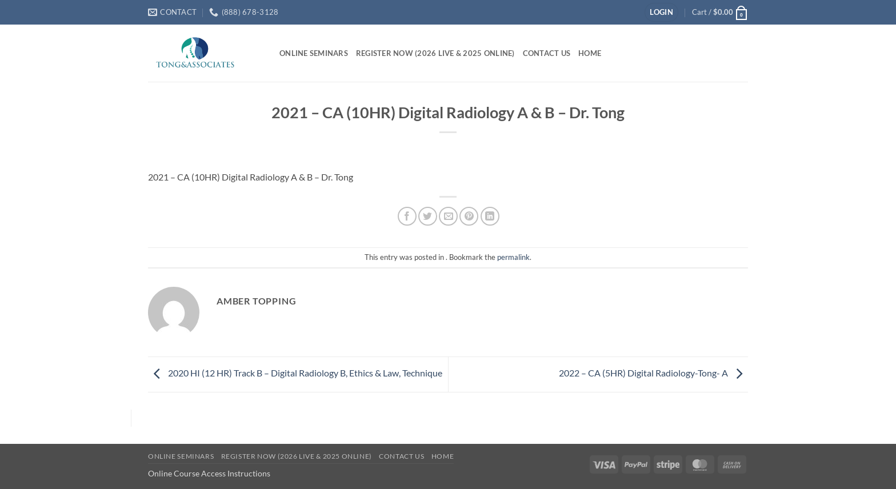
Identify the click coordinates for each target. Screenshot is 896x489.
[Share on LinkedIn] (490, 216)
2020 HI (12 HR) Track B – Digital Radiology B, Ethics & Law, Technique (295, 372)
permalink (513, 257)
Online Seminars (313, 53)
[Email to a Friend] (448, 216)
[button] (661, 12)
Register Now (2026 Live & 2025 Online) (435, 53)
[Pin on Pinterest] (468, 216)
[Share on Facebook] (407, 216)
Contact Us (547, 53)
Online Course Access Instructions (209, 473)
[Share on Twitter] (427, 216)
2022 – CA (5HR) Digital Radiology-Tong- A (653, 372)
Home (589, 53)
